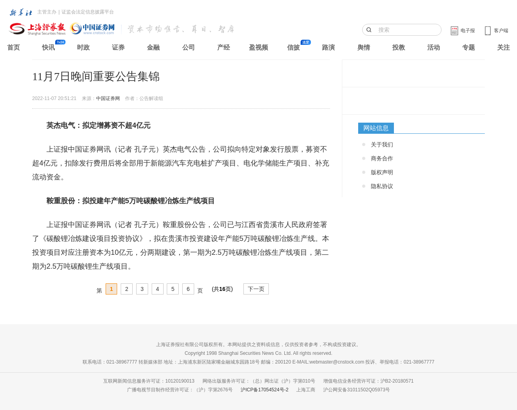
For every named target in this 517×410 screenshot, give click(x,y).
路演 (328, 47)
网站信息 (376, 128)
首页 (13, 47)
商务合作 (382, 158)
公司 (188, 47)
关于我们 (382, 144)
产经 (223, 47)
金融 (153, 47)
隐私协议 (382, 186)
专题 (468, 47)
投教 (398, 47)
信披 (293, 47)
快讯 (48, 47)
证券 (118, 47)
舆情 (363, 47)
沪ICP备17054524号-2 (264, 390)
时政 (83, 47)
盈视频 (258, 47)
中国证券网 (108, 98)
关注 (503, 47)
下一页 (256, 289)
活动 (433, 47)
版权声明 (382, 172)
